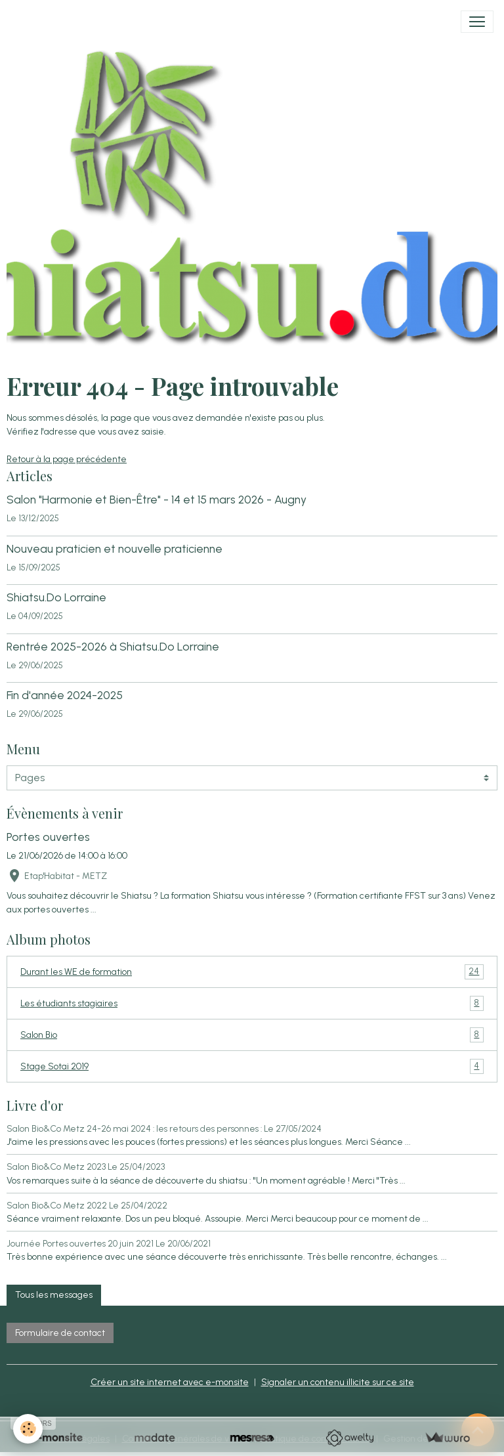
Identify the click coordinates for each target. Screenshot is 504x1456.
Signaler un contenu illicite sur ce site (337, 1382)
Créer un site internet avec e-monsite (170, 1382)
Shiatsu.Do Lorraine (56, 597)
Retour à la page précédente (67, 459)
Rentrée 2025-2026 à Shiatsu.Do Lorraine (113, 646)
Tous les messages (54, 1294)
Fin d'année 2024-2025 (65, 695)
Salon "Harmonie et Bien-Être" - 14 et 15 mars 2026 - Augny (156, 499)
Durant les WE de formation (252, 971)
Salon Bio (252, 1034)
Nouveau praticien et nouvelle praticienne (114, 548)
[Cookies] (28, 1429)
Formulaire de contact (60, 1332)
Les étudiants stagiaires (252, 1003)
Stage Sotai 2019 (252, 1066)
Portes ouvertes (48, 837)
